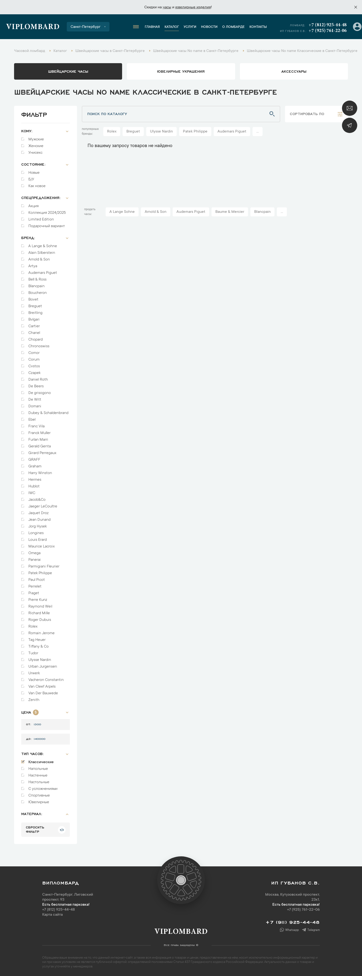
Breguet (35, 306)
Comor (34, 353)
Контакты (258, 27)
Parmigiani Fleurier (43, 566)
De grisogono (39, 393)
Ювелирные (38, 802)
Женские (35, 146)
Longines (36, 533)
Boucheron (37, 293)
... (257, 131)
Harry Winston (40, 473)
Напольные (38, 769)
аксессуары (293, 71)
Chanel (34, 333)
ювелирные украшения (181, 71)
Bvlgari (34, 319)
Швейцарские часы (68, 71)
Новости (209, 27)
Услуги (190, 27)
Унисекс (35, 153)
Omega (34, 553)
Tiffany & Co (38, 646)
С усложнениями (42, 789)
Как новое (37, 186)
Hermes (34, 480)
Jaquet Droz (38, 513)
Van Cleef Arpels (42, 687)
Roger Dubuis (39, 620)
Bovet (33, 299)
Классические (41, 762)
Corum (34, 360)
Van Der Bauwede (43, 693)
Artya (32, 266)
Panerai (34, 560)
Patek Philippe (40, 573)
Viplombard (33, 27)
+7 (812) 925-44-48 (327, 25)
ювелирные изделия (193, 7)
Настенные (37, 775)
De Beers (36, 386)
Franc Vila (36, 426)
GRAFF (34, 460)
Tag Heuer (37, 640)
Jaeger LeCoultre (42, 506)
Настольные (38, 782)
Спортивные (39, 795)
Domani (34, 406)
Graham (34, 466)
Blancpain (36, 286)
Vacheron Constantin (46, 680)
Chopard (35, 339)
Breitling (35, 313)
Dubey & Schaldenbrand (48, 413)
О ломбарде (233, 27)
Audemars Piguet (42, 273)
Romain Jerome (41, 633)
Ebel (32, 420)
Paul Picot (36, 580)
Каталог (172, 27)
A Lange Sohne (122, 212)
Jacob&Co (37, 500)
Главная (152, 27)
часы (167, 7)
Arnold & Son (39, 259)
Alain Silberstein (41, 253)
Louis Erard (37, 540)
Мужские (36, 139)
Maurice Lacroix (41, 546)
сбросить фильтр (35, 829)
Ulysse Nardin (39, 660)
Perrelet (34, 586)
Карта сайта (52, 915)
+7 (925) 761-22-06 (327, 30)
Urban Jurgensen (42, 666)
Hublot (34, 486)
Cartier (34, 326)
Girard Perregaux (42, 453)
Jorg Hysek (37, 526)
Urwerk (34, 673)
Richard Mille (39, 613)
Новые (34, 173)
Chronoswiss (38, 346)
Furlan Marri (38, 440)
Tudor (33, 653)
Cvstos (34, 366)
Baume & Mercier (229, 212)
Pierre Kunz (37, 600)
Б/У (31, 179)
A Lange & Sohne (42, 246)
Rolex (32, 626)
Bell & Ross (37, 279)
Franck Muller (39, 433)
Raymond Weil (40, 606)
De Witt (34, 400)
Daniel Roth (38, 380)
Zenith (33, 700)
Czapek (34, 373)
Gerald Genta (39, 446)
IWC (31, 493)
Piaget (33, 593)
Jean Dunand (39, 520)
